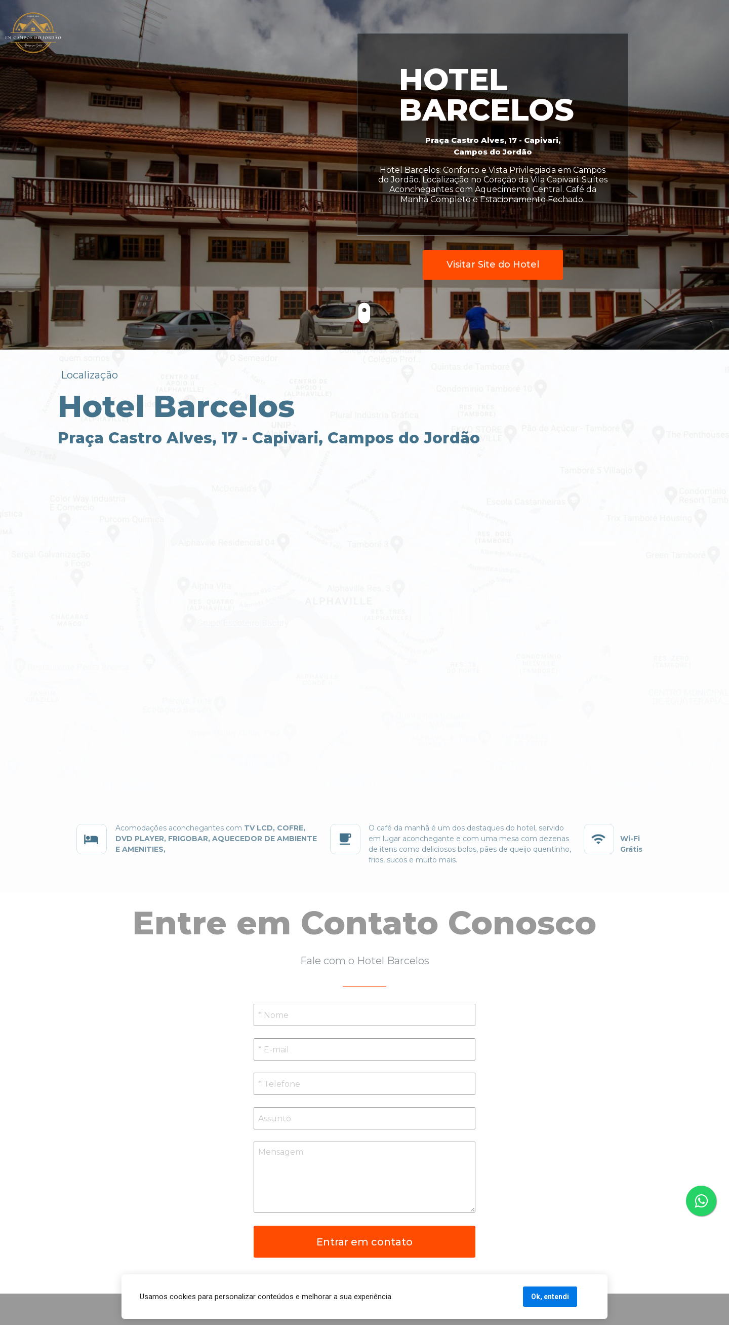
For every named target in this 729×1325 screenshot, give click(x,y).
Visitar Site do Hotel (493, 264)
